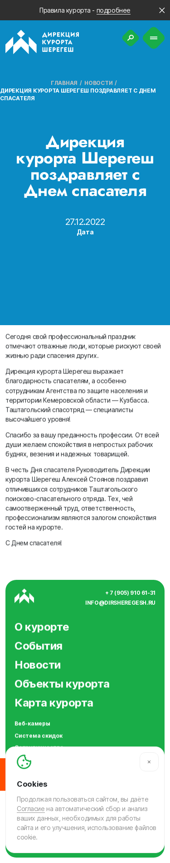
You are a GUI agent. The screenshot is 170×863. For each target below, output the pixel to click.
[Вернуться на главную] (42, 42)
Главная (64, 82)
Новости (98, 82)
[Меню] (154, 38)
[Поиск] (130, 37)
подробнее (114, 10)
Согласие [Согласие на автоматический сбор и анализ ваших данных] (31, 808)
